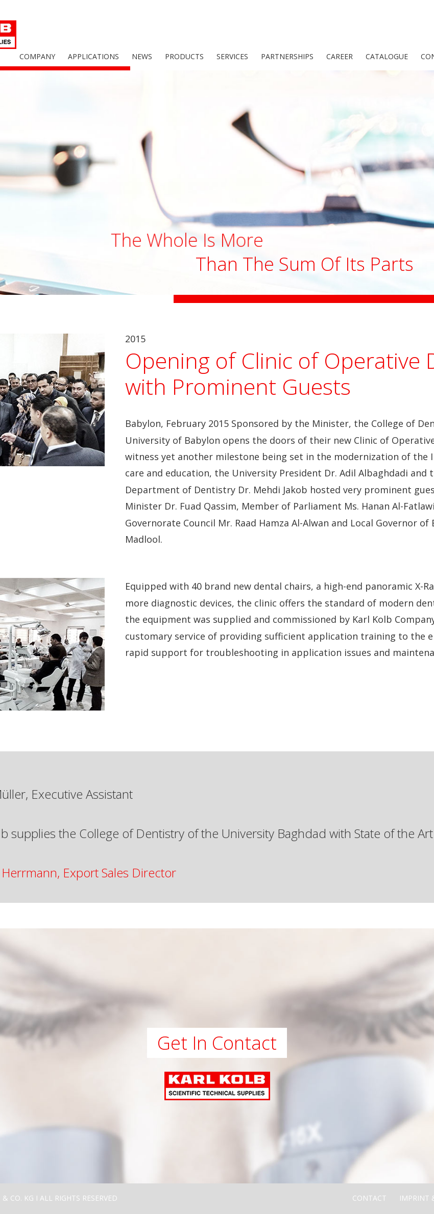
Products (184, 56)
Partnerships (287, 56)
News (142, 56)
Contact (369, 1198)
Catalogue (387, 56)
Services (232, 56)
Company (37, 56)
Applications (93, 56)
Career (339, 56)
